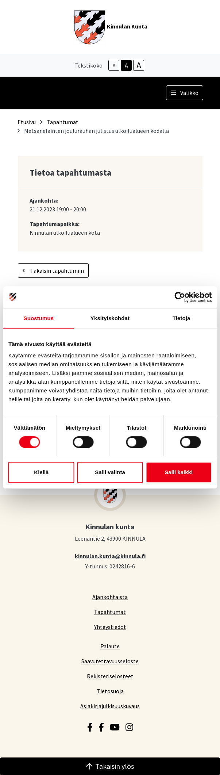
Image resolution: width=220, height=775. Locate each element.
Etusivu (27, 122)
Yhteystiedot (110, 626)
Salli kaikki (179, 472)
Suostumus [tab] (39, 318)
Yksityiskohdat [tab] (110, 318)
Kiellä (41, 472)
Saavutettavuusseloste (110, 660)
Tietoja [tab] (181, 318)
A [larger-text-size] (138, 65)
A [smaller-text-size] (114, 65)
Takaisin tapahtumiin (53, 270)
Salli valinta (110, 472)
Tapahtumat (62, 122)
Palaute (110, 645)
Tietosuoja (110, 690)
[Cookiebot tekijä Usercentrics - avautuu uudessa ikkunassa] (180, 297)
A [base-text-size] (126, 65)
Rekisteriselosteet (110, 675)
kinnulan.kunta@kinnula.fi (110, 555)
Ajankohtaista (110, 596)
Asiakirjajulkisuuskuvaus (110, 705)
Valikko (184, 92)
